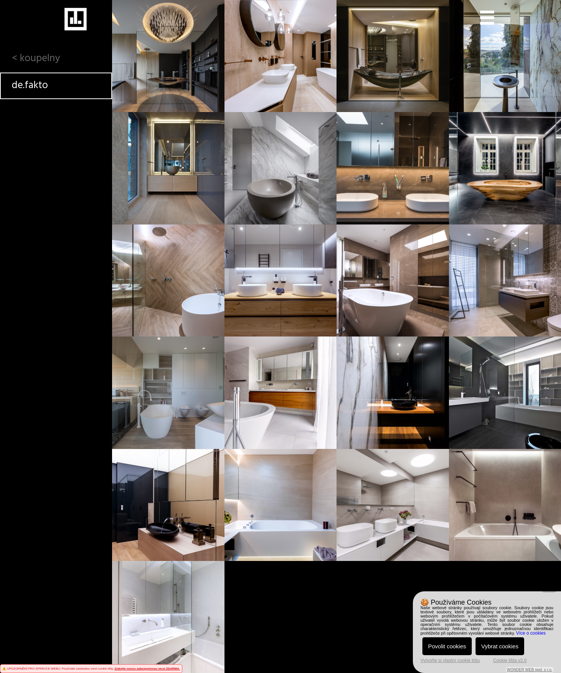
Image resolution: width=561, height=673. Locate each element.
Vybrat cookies (499, 646)
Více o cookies (531, 633)
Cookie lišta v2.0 (509, 660)
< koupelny (36, 59)
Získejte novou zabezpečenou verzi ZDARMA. (147, 668)
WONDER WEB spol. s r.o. (529, 670)
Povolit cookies (447, 646)
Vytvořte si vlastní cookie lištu (450, 660)
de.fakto (30, 85)
